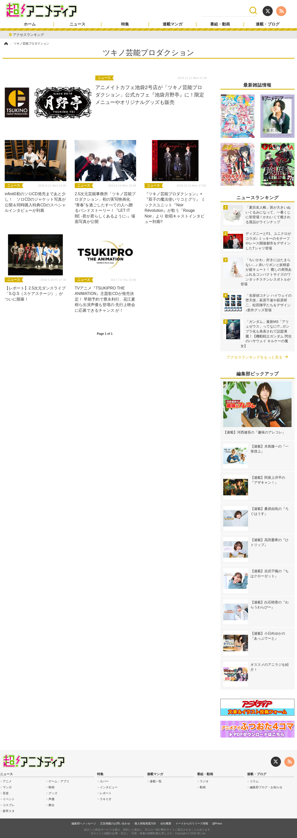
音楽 (6, 793)
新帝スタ (9, 811)
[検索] (225, 10)
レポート (106, 793)
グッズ (53, 793)
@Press (217, 823)
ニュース (77, 24)
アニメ (7, 781)
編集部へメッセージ (84, 823)
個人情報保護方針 (145, 823)
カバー (104, 781)
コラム (254, 781)
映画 (51, 787)
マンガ (7, 787)
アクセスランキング (28, 34)
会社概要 (165, 823)
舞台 (51, 805)
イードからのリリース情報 (191, 823)
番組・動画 (220, 24)
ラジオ (204, 781)
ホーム (30, 24)
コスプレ (9, 805)
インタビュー (109, 787)
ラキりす (106, 799)
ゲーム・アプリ (59, 781)
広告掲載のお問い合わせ (115, 823)
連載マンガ (172, 24)
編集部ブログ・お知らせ (266, 787)
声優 (51, 799)
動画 (203, 787)
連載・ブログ (267, 24)
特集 (125, 24)
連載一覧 (156, 781)
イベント (9, 799)
